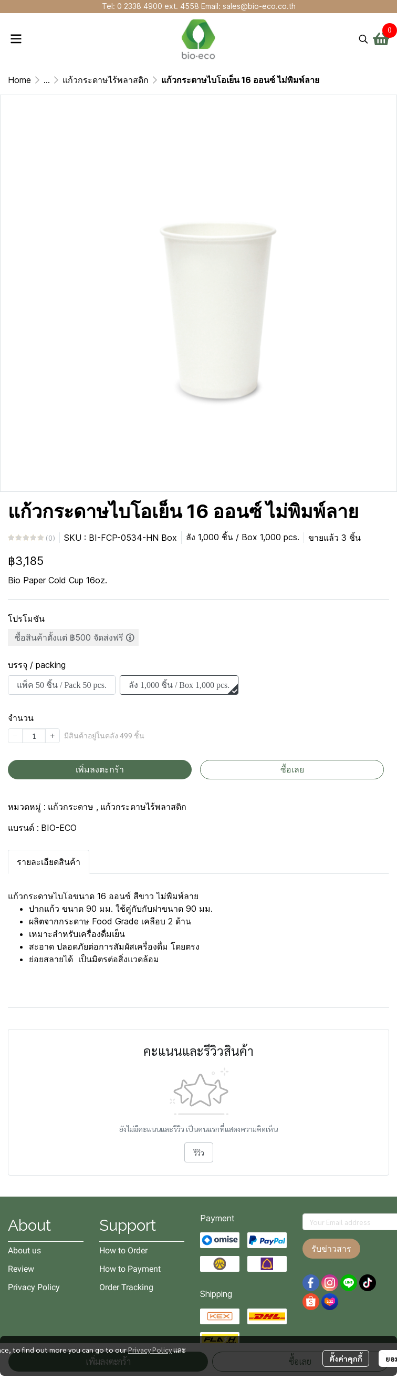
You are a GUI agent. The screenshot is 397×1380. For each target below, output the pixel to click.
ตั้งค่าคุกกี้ (345, 1358)
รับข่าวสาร (331, 1248)
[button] (363, 39)
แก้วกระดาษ (73, 806)
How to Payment (130, 1269)
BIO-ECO (59, 827)
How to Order (123, 1250)
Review (21, 1269)
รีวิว (198, 1152)
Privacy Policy (150, 1349)
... (47, 80)
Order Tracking (126, 1287)
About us (24, 1250)
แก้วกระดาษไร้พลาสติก (105, 80)
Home (19, 80)
